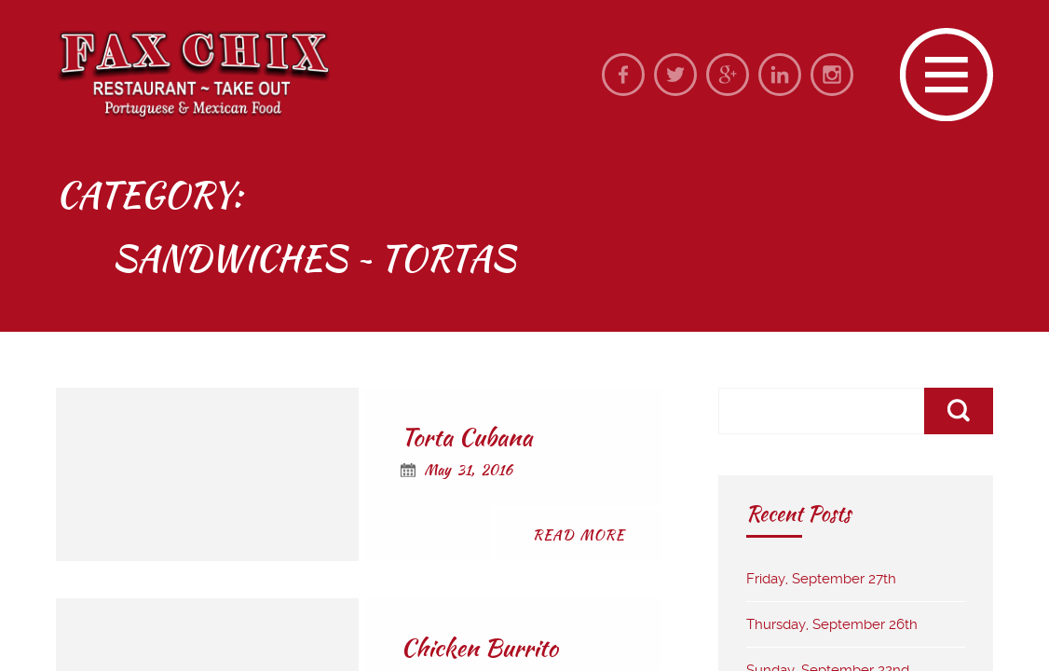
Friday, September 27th (821, 578)
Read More (579, 535)
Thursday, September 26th (832, 624)
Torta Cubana (466, 437)
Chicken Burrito (479, 647)
